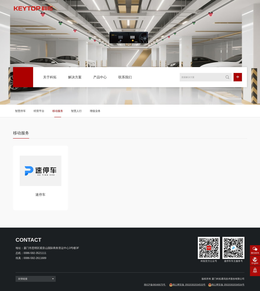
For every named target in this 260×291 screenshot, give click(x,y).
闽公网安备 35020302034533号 (189, 284)
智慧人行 (76, 111)
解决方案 (75, 77)
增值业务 (95, 111)
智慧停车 (20, 111)
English (255, 263)
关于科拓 (50, 77)
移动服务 (57, 111)
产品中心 (100, 77)
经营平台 (39, 111)
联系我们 (125, 77)
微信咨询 (255, 253)
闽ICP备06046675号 (154, 284)
